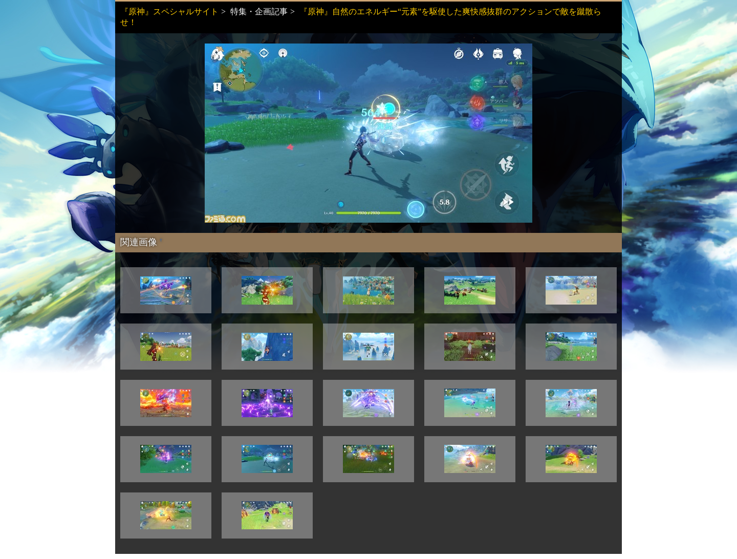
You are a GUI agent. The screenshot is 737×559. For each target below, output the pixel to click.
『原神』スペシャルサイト (169, 11)
